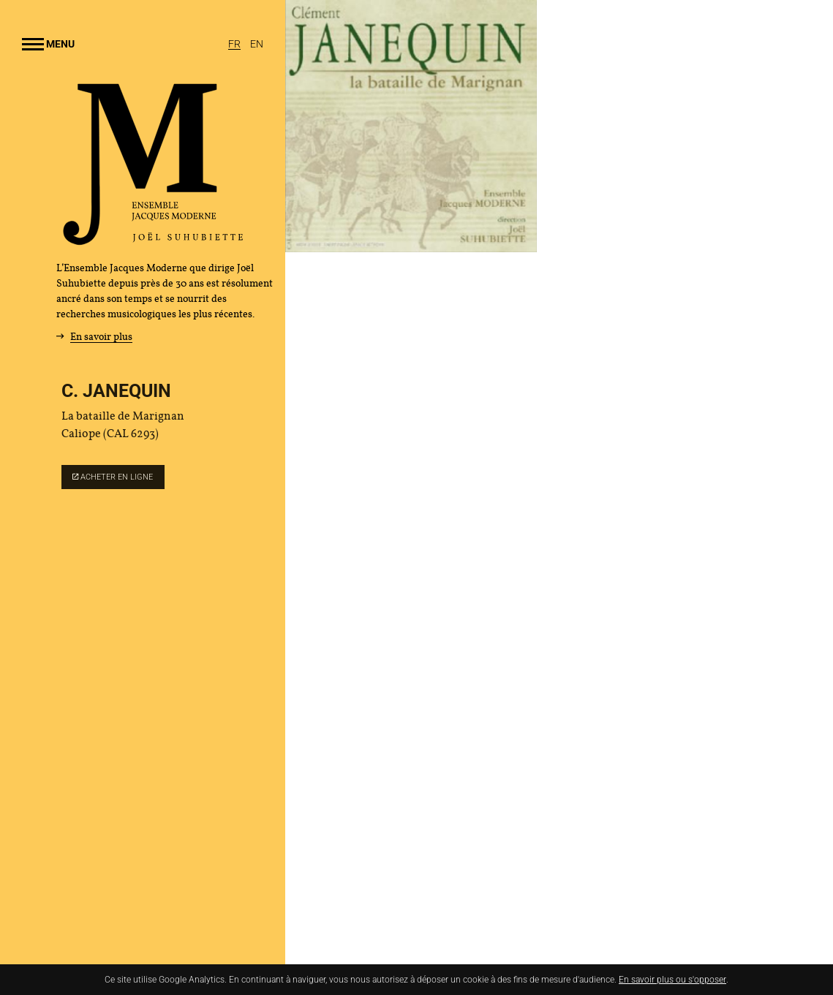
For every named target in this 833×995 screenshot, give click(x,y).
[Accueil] (153, 240)
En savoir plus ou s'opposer (672, 980)
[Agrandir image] (411, 126)
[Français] (235, 44)
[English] (256, 44)
